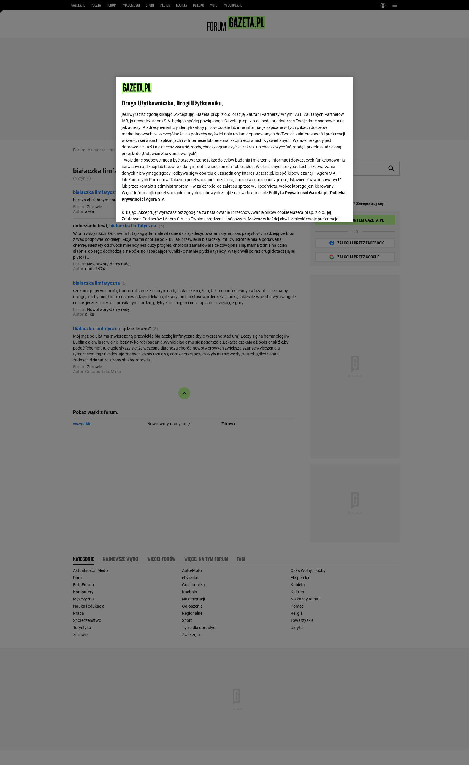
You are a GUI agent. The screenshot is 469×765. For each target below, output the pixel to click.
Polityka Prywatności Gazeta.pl (298, 192)
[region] (234, 149)
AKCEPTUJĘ (327, 210)
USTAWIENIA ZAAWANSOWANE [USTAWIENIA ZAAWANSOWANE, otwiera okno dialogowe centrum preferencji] (160, 210)
